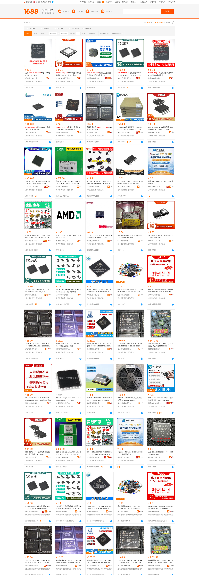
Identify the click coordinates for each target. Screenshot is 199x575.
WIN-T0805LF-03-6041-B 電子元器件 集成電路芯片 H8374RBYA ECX (160, 399)
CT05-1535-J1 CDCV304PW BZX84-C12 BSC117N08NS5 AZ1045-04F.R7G (99, 453)
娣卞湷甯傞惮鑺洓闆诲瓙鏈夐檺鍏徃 (63, 511)
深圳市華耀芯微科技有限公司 (155, 78)
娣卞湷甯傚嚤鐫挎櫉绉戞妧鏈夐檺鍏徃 (94, 566)
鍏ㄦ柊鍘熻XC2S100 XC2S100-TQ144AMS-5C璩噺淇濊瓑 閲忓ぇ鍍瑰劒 (68, 561)
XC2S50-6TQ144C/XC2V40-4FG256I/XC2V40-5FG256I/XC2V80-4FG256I (99, 399)
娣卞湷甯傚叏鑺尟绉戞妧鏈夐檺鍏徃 (155, 511)
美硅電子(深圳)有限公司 (155, 186)
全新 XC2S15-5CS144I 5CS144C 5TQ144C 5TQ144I (68, 236)
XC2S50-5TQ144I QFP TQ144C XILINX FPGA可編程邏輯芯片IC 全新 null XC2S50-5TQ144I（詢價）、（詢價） (99, 182)
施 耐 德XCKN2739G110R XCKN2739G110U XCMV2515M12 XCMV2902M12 (68, 182)
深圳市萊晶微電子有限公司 (124, 78)
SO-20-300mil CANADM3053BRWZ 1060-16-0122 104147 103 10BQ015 (130, 182)
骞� (49, 511)
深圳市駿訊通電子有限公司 (94, 132)
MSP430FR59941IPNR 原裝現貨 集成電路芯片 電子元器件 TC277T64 (160, 128)
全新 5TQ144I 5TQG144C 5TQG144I (37, 74)
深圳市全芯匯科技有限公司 (155, 295)
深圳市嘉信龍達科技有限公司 (124, 295)
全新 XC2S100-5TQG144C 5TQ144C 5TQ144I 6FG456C (160, 453)
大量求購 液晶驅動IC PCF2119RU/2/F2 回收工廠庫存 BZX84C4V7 (130, 236)
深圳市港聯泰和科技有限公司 (32, 403)
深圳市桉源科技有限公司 (94, 78)
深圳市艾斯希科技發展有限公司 (94, 241)
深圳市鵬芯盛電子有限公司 (63, 295)
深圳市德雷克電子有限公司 (94, 186)
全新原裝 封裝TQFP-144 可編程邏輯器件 (160, 74)
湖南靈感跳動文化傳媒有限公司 (155, 349)
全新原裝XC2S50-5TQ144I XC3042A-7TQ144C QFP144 (130, 74)
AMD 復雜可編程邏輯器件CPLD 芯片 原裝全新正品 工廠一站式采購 (68, 291)
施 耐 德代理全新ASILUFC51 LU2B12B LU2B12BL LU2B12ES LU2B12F (68, 453)
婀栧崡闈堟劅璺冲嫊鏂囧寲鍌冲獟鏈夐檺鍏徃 (155, 566)
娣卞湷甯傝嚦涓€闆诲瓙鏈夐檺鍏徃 (94, 511)
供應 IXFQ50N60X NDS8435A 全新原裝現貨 (160, 182)
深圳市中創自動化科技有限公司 (63, 186)
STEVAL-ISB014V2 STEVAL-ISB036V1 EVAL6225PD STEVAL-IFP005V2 (160, 291)
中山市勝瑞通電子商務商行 (124, 241)
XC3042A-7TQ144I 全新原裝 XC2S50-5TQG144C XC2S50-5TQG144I (37, 291)
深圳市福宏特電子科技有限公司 (155, 132)
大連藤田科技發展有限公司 (63, 403)
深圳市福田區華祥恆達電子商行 (63, 349)
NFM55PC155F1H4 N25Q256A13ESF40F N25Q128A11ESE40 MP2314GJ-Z (37, 236)
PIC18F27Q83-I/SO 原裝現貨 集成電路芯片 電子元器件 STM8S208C (38, 453)
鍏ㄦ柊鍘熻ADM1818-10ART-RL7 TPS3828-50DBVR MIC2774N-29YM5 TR (130, 507)
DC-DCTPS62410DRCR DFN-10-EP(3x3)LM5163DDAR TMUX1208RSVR (99, 236)
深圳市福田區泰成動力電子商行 (124, 186)
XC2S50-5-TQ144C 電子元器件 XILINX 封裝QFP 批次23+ (160, 236)
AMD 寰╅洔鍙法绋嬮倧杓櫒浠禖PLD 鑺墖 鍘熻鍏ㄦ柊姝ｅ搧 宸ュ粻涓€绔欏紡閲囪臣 (68, 507)
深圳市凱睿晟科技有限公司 (94, 349)
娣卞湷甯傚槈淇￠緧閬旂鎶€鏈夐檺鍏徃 (124, 511)
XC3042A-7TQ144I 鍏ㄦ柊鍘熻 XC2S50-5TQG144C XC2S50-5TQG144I (37, 507)
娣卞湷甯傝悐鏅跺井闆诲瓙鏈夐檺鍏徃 (32, 511)
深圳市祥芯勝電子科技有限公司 (32, 186)
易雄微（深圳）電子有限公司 (32, 78)
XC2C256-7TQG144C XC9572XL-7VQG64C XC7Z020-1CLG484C (68, 399)
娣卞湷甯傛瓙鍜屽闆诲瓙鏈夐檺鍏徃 (32, 566)
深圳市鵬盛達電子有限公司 (124, 403)
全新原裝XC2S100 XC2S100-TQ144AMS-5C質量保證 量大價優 (68, 345)
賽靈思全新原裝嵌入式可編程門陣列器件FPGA (99, 74)
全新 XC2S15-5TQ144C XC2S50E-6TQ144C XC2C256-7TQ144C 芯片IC (38, 182)
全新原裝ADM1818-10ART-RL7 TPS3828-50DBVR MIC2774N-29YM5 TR (130, 291)
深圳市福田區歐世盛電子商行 (94, 403)
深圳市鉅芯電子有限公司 (63, 78)
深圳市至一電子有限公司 (94, 295)
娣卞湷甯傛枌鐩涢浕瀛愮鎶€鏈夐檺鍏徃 (124, 566)
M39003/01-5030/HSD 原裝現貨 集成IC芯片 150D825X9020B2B (130, 399)
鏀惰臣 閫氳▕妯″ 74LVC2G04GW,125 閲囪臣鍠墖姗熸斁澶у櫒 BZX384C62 (160, 561)
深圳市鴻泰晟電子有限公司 (32, 132)
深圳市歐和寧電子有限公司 (32, 349)
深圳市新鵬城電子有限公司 (63, 132)
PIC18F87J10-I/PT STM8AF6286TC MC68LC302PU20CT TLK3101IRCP (99, 291)
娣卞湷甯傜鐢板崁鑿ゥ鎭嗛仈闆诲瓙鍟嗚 (63, 566)
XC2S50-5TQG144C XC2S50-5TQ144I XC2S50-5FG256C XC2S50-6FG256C (130, 345)
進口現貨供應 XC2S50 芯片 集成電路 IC (99, 128)
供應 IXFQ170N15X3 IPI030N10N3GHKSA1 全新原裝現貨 (130, 453)
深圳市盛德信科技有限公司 (32, 241)
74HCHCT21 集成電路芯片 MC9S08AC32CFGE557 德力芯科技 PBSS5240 (130, 128)
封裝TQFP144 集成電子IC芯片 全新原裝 (37, 128)
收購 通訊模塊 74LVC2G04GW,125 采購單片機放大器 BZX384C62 (160, 345)
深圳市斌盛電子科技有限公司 (124, 349)
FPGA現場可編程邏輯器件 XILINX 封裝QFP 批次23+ (68, 74)
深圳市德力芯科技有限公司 (124, 132)
